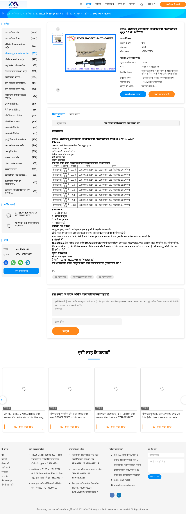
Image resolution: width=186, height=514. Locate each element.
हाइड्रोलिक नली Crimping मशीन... (21, 96)
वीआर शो (5, 463)
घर (3, 455)
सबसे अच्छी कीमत (133, 94)
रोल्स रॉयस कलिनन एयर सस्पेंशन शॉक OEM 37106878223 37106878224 (87, 473)
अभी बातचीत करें (173, 4)
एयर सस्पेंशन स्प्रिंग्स (36, 449)
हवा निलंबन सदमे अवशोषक (82, 277)
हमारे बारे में (6, 467)
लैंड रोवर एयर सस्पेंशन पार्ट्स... (21, 71)
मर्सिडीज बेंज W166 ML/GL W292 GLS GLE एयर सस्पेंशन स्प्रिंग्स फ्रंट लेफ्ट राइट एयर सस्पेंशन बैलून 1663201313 (47, 473)
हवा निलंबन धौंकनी (105, 277)
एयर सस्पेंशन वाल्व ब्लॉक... (21, 145)
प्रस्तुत (66, 331)
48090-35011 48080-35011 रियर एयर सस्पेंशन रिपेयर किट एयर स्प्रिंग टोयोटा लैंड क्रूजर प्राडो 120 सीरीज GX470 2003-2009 (46, 460)
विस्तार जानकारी (58, 114)
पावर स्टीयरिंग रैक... (21, 133)
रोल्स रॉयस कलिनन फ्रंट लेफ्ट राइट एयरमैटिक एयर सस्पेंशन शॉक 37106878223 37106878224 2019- (85, 460)
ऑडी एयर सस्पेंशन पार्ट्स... (21, 59)
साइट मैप (5, 476)
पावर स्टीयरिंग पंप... (21, 127)
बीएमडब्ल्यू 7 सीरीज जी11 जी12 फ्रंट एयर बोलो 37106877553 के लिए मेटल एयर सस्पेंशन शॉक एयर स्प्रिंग (69, 417)
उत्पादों (4, 459)
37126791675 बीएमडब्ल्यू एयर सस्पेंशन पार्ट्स (26, 214)
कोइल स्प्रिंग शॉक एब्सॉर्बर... (21, 175)
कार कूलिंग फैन (21, 151)
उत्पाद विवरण (75, 114)
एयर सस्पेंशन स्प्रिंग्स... (21, 38)
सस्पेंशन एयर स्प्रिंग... (21, 157)
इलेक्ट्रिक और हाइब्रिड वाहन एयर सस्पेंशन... (21, 191)
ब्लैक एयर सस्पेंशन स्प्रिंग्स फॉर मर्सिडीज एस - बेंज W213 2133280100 (46, 485)
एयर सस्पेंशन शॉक (76, 449)
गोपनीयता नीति (8, 485)
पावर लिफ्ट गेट (21, 169)
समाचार (5, 472)
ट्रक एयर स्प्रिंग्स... (21, 103)
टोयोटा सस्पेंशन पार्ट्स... (21, 163)
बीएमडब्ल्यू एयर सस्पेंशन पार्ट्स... (21, 53)
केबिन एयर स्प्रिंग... (21, 109)
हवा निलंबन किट (60, 277)
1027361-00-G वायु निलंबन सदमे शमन (27, 224)
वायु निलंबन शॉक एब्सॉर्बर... (21, 65)
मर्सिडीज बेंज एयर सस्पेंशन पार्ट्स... (21, 46)
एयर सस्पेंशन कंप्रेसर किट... (21, 83)
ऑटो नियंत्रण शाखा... (21, 121)
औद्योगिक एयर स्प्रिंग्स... (21, 115)
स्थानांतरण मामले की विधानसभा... (21, 182)
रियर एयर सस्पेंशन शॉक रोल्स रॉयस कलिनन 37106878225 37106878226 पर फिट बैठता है (85, 487)
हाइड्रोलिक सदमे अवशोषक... (21, 139)
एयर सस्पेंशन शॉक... (21, 32)
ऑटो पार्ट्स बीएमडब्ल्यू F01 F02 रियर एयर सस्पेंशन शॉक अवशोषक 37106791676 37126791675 (115, 417)
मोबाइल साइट (7, 480)
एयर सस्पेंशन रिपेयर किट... (21, 89)
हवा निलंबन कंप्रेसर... (21, 77)
